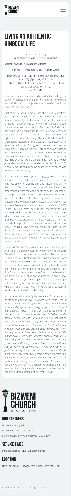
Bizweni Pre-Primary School (17, 430)
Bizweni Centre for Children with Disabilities (26, 435)
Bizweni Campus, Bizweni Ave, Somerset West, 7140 (31, 466)
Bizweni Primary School (15, 425)
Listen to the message (35, 54)
